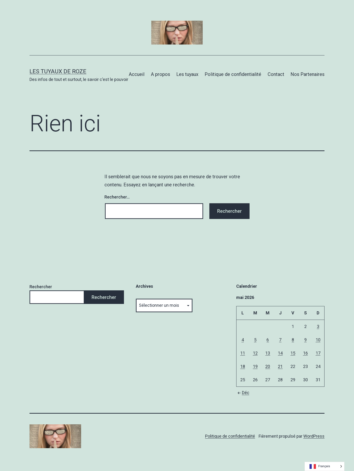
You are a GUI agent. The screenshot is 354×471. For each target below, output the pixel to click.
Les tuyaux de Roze (58, 71)
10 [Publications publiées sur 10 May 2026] (318, 339)
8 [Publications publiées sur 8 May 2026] (293, 339)
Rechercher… (117, 196)
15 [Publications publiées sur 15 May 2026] (292, 353)
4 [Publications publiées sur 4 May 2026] (242, 339)
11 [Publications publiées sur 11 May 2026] (242, 353)
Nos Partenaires (307, 74)
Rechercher (41, 286)
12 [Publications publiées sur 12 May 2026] (255, 353)
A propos (160, 74)
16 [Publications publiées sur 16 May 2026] (305, 353)
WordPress (313, 436)
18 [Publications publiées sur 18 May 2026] (242, 366)
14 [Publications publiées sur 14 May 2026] (280, 353)
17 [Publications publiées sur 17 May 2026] (318, 353)
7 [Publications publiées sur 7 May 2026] (280, 339)
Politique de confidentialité (233, 74)
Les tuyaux (187, 74)
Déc (242, 392)
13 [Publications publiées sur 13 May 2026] (267, 353)
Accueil (136, 74)
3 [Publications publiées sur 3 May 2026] (318, 326)
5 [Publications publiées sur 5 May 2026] (255, 339)
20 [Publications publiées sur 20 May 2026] (267, 366)
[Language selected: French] (324, 466)
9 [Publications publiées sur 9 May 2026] (305, 339)
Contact (276, 74)
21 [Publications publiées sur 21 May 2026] (280, 366)
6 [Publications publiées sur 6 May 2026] (267, 339)
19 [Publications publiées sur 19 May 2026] (255, 366)
